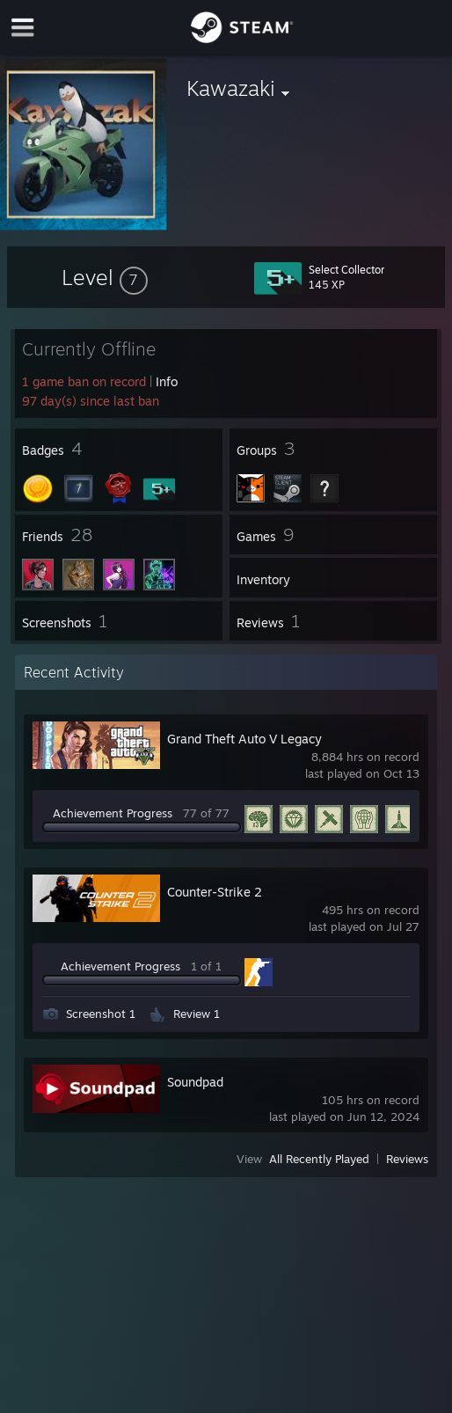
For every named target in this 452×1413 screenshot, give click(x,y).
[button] (105, 277)
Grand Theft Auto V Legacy (244, 738)
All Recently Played (319, 1159)
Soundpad (195, 1081)
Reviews (407, 1159)
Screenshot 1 (100, 1014)
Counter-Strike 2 (214, 891)
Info (167, 381)
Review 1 (196, 1014)
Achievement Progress (112, 813)
